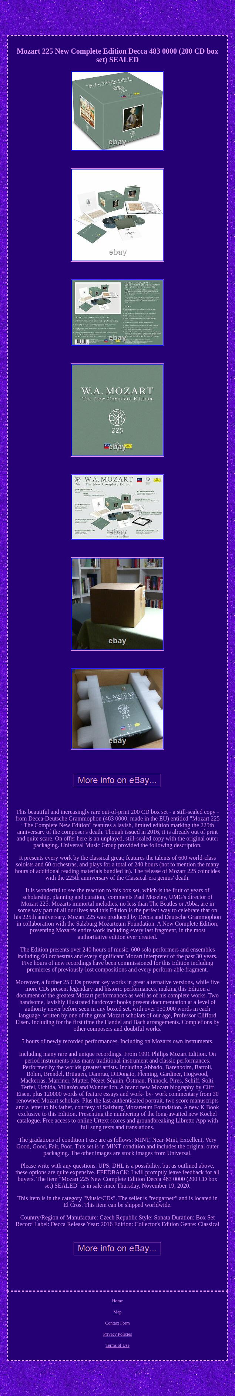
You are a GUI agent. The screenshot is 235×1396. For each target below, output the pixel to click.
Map (117, 1312)
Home (117, 1300)
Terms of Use (117, 1345)
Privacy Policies (117, 1334)
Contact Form (117, 1323)
